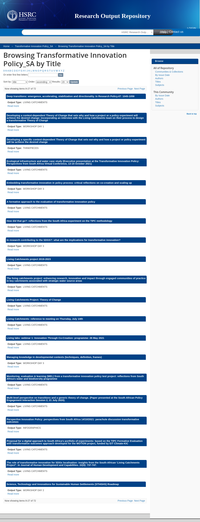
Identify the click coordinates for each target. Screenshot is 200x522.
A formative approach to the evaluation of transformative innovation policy (51, 201)
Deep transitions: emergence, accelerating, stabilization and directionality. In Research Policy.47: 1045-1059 (70, 96)
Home (6, 46)
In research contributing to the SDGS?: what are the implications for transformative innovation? (63, 240)
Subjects (159, 85)
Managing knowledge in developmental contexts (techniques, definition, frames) (54, 357)
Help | (164, 31)
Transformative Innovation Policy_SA (34, 46)
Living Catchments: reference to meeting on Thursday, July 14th (45, 318)
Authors (159, 78)
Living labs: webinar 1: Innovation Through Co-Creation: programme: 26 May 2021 (55, 338)
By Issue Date (162, 75)
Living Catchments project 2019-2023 (29, 259)
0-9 (5, 70)
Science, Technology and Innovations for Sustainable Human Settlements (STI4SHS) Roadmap (63, 484)
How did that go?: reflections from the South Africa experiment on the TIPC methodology (59, 220)
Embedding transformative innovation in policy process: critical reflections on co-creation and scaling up (69, 182)
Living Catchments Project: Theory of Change (34, 299)
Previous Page (125, 88)
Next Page (139, 88)
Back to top (192, 114)
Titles (158, 81)
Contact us (176, 31)
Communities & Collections (169, 71)
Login (191, 28)
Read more (13, 106)
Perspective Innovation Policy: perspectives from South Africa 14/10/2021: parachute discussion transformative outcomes (73, 420)
